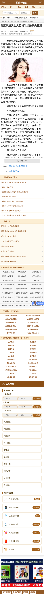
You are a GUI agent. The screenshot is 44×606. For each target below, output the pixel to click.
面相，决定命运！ (7, 251)
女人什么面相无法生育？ (10, 241)
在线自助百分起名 (33, 333)
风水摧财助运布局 (7, 293)
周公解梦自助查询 (11, 370)
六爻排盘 (33, 373)
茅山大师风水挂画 (36, 289)
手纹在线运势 (11, 363)
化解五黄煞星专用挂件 (36, 297)
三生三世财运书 (33, 363)
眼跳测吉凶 (32, 366)
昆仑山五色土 (36, 276)
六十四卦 (11, 356)
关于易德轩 (6, 592)
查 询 (34, 13)
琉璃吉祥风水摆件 (22, 301)
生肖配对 (37, 415)
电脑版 (25, 592)
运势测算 (33, 356)
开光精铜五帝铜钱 (22, 297)
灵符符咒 (36, 280)
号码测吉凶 (11, 359)
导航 (40, 2)
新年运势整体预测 (11, 315)
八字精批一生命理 (33, 319)
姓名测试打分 (33, 359)
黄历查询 (33, 349)
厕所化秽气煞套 (37, 284)
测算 (26, 7)
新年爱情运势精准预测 (33, 315)
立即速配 (37, 399)
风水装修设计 (36, 272)
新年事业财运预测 (11, 329)
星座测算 (33, 342)
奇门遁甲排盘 (33, 377)
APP (41, 7)
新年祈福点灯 (11, 333)
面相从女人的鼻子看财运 (18, 166)
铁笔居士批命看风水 (36, 305)
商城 (33, 7)
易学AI (3, 7)
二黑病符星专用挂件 (7, 301)
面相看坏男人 (14, 171)
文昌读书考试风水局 (36, 293)
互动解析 (37, 407)
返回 (3, 2)
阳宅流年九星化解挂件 (7, 285)
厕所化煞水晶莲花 (7, 305)
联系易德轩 (17, 592)
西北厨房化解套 (7, 289)
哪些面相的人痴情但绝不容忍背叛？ (14, 231)
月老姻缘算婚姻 (33, 329)
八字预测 (11, 342)
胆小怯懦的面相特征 (8, 261)
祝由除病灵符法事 (22, 289)
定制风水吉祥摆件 (7, 276)
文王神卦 (11, 352)
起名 (19, 7)
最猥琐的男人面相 (7, 246)
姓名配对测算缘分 (11, 326)
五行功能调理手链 (7, 280)
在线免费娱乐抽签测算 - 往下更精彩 (16, 338)
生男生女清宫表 (11, 366)
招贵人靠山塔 (22, 276)
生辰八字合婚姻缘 (11, 319)
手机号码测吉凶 (11, 322)
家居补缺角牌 (22, 284)
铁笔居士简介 (22, 272)
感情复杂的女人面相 (8, 236)
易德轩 (19, 2)
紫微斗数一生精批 (33, 326)
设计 (11, 7)
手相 (26, 3)
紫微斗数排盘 (11, 377)
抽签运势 (11, 345)
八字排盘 (11, 373)
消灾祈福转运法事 (22, 293)
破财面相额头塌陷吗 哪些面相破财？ (14, 256)
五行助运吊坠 (22, 280)
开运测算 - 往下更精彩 (11, 311)
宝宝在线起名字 (33, 322)
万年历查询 (32, 352)
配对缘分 (33, 345)
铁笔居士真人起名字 (22, 305)
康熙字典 (11, 349)
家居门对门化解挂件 (7, 297)
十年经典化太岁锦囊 (7, 272)
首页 (3, 21)
